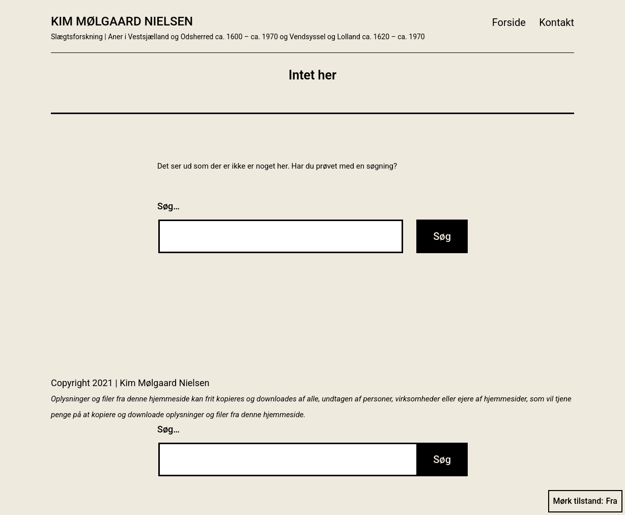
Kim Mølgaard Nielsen (122, 21)
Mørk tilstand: (585, 501)
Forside (509, 22)
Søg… (168, 206)
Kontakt (556, 22)
